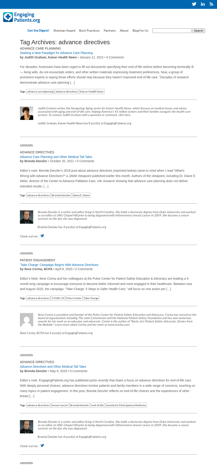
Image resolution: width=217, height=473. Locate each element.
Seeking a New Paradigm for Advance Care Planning (56, 53)
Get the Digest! (38, 30)
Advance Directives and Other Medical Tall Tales (53, 366)
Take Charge (91, 298)
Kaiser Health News (92, 91)
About (124, 30)
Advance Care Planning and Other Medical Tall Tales (56, 157)
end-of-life (97, 405)
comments (26, 144)
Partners (110, 30)
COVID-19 (58, 298)
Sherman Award (64, 30)
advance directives (67, 91)
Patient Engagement (37, 260)
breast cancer (60, 405)
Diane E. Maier (81, 195)
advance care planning (40, 91)
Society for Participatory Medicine (126, 405)
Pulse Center (74, 298)
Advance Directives (37, 152)
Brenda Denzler (61, 195)
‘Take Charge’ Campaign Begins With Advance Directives (59, 265)
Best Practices (89, 30)
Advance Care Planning (40, 48)
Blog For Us (140, 30)
